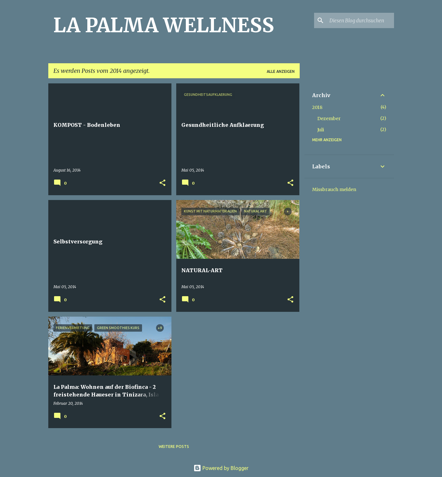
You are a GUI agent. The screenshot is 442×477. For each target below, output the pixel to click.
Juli (320, 130)
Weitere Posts (174, 446)
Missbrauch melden (334, 189)
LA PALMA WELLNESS (163, 25)
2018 (317, 107)
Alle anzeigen (281, 71)
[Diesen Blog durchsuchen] (360, 20)
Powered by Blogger (221, 468)
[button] (162, 183)
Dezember (329, 118)
